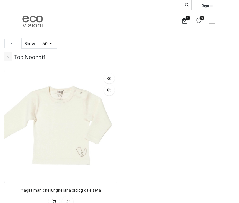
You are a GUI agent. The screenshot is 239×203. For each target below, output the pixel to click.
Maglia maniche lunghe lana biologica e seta (61, 190)
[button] (187, 5)
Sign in (207, 5)
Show (30, 43)
